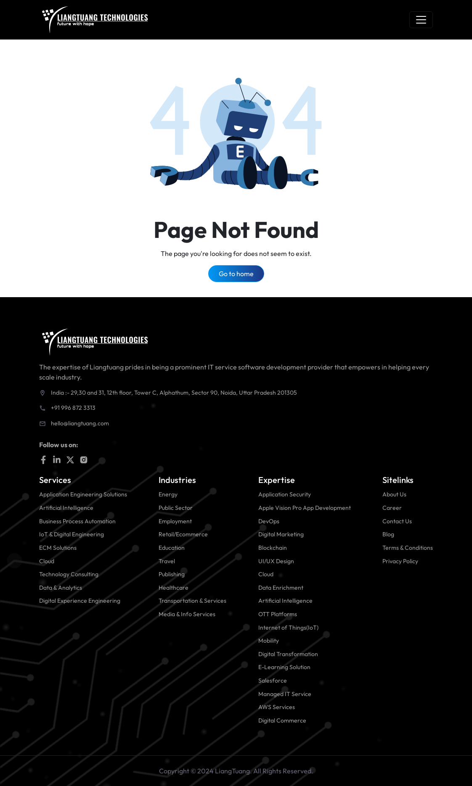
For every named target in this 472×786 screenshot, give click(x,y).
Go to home (236, 273)
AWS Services (276, 707)
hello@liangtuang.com (80, 423)
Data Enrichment (280, 587)
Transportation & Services (192, 600)
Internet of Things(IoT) (288, 627)
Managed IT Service (284, 694)
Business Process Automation (77, 521)
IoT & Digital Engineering (71, 534)
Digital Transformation (288, 654)
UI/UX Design (276, 561)
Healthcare (173, 587)
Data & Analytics (60, 587)
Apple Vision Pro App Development (304, 508)
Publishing (172, 574)
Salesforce (272, 680)
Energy (168, 494)
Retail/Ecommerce (183, 534)
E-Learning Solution (284, 667)
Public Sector (176, 508)
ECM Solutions (58, 547)
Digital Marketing (281, 534)
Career (392, 508)
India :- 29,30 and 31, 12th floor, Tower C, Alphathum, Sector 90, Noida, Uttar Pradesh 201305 (174, 392)
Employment (175, 521)
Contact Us (397, 521)
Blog (388, 534)
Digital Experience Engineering (79, 600)
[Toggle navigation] (421, 19)
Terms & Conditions (407, 547)
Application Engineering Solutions (83, 494)
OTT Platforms (277, 614)
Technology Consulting (68, 574)
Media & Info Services (187, 614)
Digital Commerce (282, 720)
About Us (394, 494)
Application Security (284, 494)
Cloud (46, 561)
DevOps (268, 521)
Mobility (268, 640)
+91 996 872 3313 (73, 407)
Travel (167, 561)
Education (172, 547)
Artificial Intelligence (66, 508)
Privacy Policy (400, 561)
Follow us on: (58, 444)
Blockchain (272, 547)
